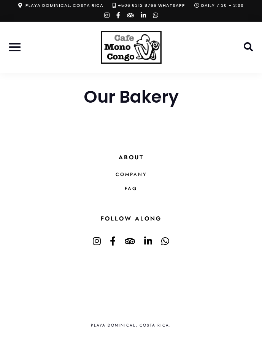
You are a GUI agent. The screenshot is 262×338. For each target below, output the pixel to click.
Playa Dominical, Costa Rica (64, 5)
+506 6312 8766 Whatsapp (151, 5)
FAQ (131, 188)
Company (131, 174)
